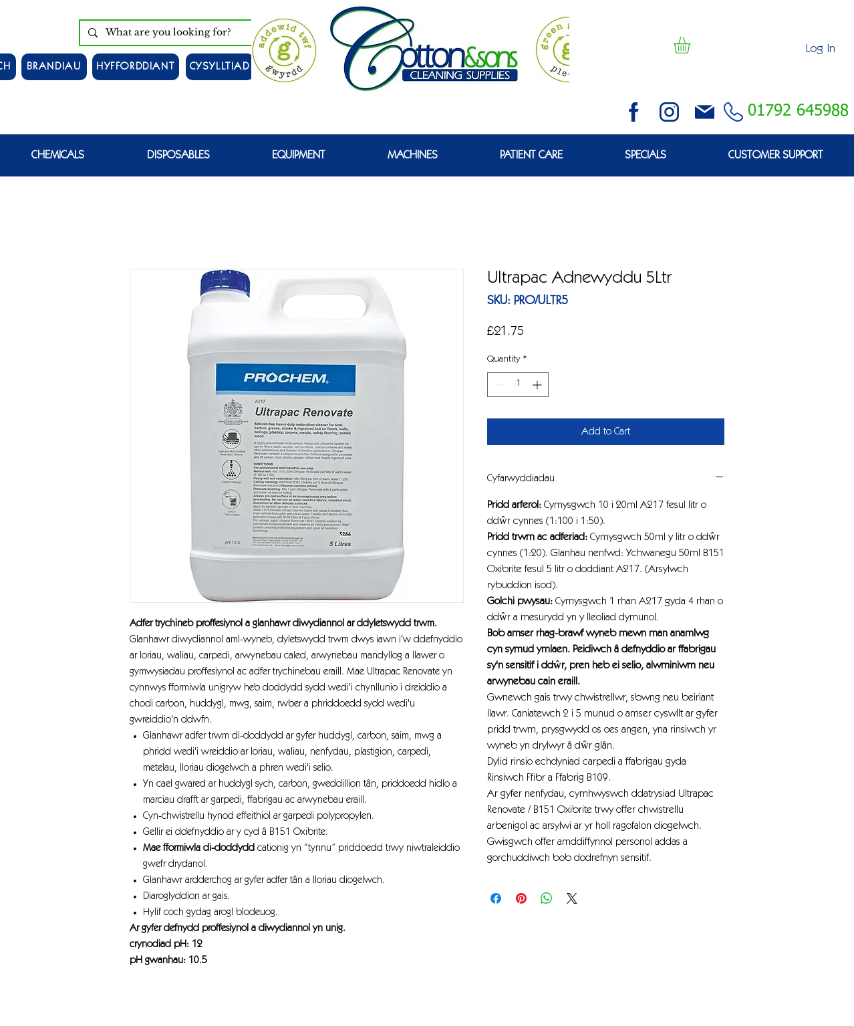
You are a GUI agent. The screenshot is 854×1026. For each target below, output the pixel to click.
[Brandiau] (54, 66)
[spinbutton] (518, 384)
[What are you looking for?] (178, 33)
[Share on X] (572, 898)
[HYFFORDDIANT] (135, 66)
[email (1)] (704, 112)
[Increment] (538, 384)
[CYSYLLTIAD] (220, 66)
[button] (692, 45)
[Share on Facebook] (496, 898)
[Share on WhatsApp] (547, 898)
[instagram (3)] (669, 112)
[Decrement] (497, 384)
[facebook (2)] (634, 112)
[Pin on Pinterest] (521, 898)
